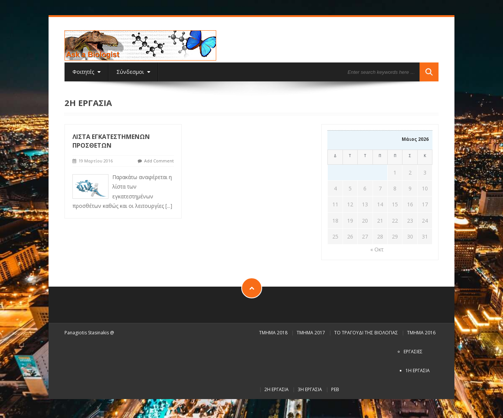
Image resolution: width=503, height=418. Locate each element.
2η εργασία (276, 389)
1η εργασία (418, 370)
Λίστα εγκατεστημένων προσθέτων (111, 141)
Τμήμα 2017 (311, 332)
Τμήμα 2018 (273, 332)
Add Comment (159, 161)
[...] (168, 205)
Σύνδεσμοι (133, 71)
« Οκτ (377, 249)
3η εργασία (310, 389)
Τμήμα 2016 (421, 332)
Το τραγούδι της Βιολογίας (366, 332)
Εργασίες (413, 351)
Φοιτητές (86, 71)
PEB (335, 389)
